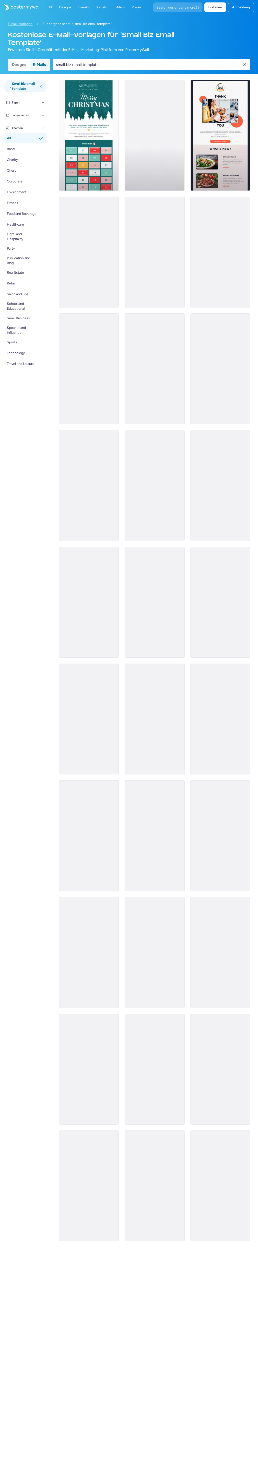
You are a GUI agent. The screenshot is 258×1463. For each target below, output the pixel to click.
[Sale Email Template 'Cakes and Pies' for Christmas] (220, 952)
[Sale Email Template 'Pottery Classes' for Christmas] (154, 602)
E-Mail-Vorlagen (20, 24)
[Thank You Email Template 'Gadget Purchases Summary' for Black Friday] (89, 252)
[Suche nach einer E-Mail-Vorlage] (148, 65)
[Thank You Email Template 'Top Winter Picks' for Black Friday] (154, 719)
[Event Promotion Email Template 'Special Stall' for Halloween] (220, 602)
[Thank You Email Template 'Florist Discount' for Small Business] (154, 368)
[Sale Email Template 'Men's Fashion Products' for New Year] (89, 368)
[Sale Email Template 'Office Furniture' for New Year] (89, 719)
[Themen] (43, 128)
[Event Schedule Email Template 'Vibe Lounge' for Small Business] (89, 835)
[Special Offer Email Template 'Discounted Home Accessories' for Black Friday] (89, 1185)
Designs (19, 64)
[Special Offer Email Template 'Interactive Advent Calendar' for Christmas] (89, 135)
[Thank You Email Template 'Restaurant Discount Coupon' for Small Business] (220, 135)
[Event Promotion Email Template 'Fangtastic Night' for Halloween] (89, 485)
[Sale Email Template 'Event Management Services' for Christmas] (220, 1069)
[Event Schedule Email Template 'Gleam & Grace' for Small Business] (220, 485)
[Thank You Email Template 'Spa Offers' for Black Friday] (154, 952)
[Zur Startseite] (20, 7)
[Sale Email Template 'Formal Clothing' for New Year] (220, 1185)
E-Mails (39, 64)
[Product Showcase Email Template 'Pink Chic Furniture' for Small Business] (89, 952)
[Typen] (43, 102)
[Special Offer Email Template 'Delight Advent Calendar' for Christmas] (89, 602)
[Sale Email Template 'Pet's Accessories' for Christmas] (154, 1185)
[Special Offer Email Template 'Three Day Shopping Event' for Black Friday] (89, 1069)
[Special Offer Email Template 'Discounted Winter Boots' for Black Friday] (220, 835)
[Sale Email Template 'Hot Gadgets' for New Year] (154, 485)
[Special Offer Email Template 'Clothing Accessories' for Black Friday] (154, 1069)
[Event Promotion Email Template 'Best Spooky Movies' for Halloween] (220, 368)
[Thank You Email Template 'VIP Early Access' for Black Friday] (154, 252)
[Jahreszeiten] (43, 115)
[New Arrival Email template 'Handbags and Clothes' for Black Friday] (220, 719)
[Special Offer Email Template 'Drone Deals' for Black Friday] (154, 835)
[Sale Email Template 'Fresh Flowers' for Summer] (154, 135)
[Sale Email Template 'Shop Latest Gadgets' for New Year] (220, 252)
